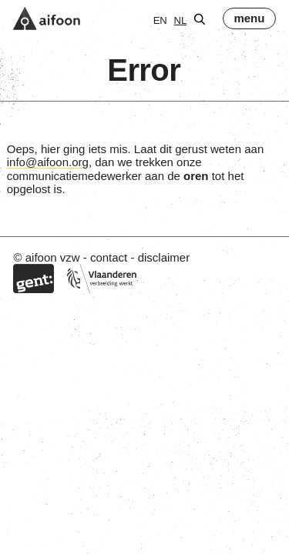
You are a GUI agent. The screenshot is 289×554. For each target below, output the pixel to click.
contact (108, 257)
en (160, 20)
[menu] (249, 18)
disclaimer (164, 257)
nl (180, 20)
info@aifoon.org (48, 162)
